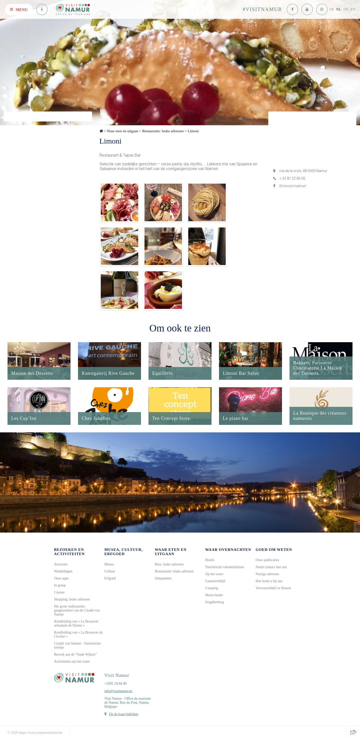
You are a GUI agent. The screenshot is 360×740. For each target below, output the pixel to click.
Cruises (59, 592)
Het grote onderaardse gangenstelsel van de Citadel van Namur (77, 610)
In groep (60, 585)
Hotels (209, 560)
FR (331, 9)
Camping (211, 588)
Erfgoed (110, 578)
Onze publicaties (267, 560)
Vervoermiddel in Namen (273, 588)
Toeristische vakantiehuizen (224, 567)
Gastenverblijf (215, 581)
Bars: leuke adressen (169, 564)
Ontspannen (163, 578)
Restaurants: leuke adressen (163, 131)
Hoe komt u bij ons (269, 581)
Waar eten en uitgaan (122, 131)
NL (338, 9)
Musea (109, 564)
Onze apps (61, 578)
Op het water (214, 574)
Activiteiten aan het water (72, 661)
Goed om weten (274, 550)
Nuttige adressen (267, 574)
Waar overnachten (228, 550)
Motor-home (214, 595)
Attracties (61, 564)
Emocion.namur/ (290, 186)
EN (353, 9)
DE (346, 9)
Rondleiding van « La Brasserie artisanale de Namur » (76, 623)
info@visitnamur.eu (118, 691)
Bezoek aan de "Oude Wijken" (75, 654)
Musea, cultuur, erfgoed (123, 552)
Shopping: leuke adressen (72, 599)
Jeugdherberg (214, 602)
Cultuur (109, 571)
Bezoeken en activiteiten (69, 552)
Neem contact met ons (271, 567)
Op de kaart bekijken (123, 714)
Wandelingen (63, 571)
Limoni (193, 131)
